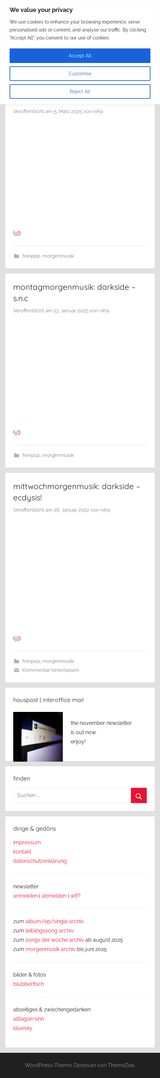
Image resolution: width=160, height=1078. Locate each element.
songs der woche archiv (54, 940)
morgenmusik (58, 256)
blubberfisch (28, 984)
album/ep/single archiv (54, 921)
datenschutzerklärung (40, 861)
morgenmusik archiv (50, 949)
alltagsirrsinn (28, 1019)
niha (98, 111)
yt (17, 233)
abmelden (54, 896)
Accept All (80, 55)
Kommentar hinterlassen (50, 670)
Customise (80, 73)
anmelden (25, 896)
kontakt (22, 852)
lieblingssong (42, 930)
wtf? (75, 896)
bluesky (22, 1028)
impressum (27, 842)
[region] (80, 52)
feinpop (31, 256)
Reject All (80, 91)
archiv (66, 930)
